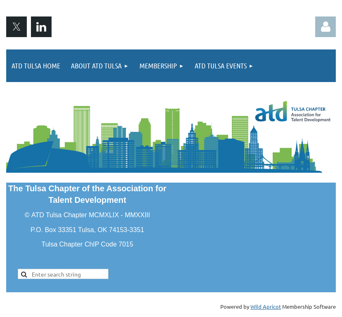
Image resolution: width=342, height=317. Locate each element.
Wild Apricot (265, 306)
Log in (325, 26)
